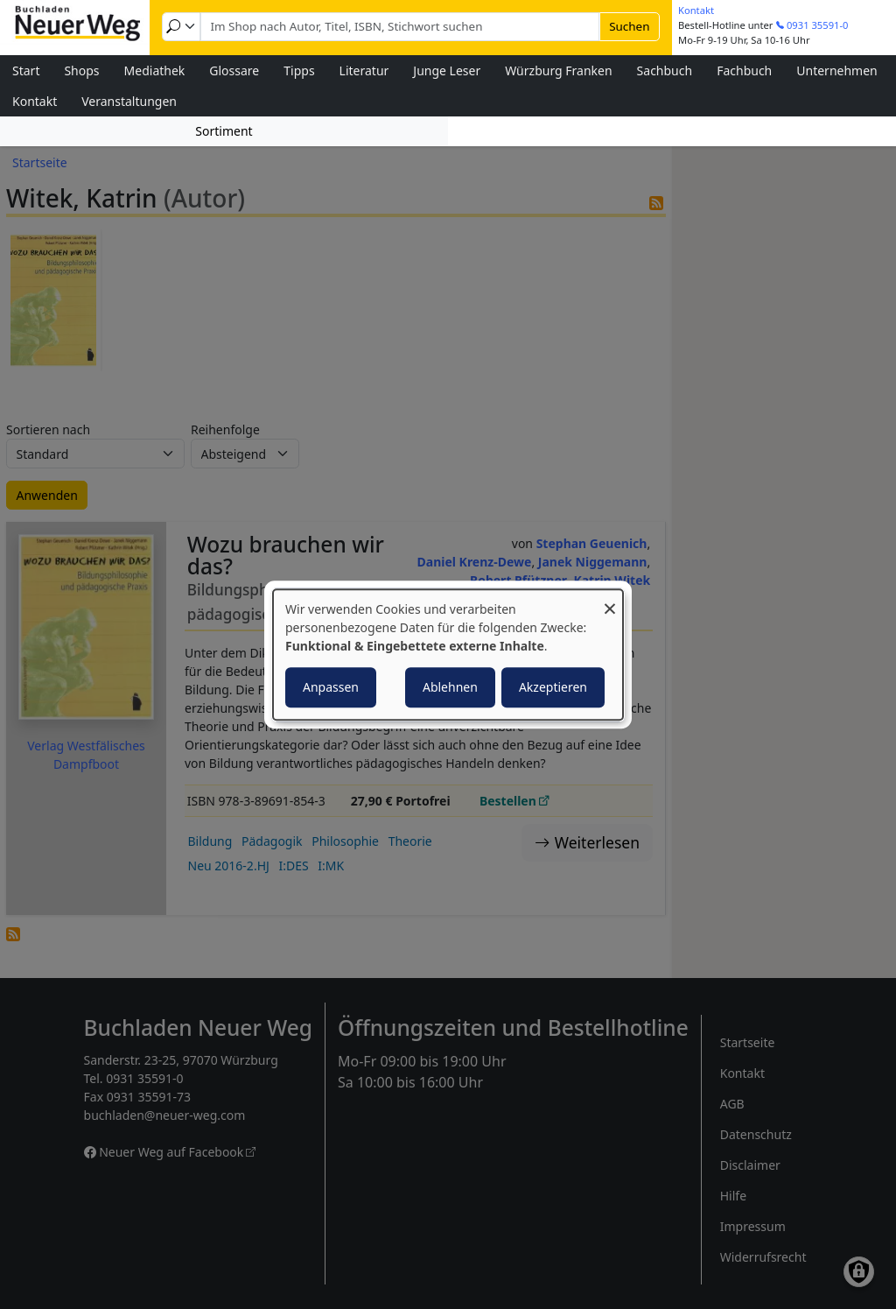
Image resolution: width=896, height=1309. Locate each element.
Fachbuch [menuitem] (744, 70)
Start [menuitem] (25, 70)
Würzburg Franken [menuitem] (558, 70)
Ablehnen (450, 687)
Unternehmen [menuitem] (836, 70)
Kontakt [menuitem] (34, 101)
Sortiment (223, 131)
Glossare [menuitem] (234, 70)
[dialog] (448, 655)
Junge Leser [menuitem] (446, 70)
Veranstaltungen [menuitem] (129, 101)
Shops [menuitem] (81, 70)
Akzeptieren (553, 687)
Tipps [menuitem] (299, 70)
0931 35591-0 (818, 25)
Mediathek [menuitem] (155, 70)
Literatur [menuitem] (364, 70)
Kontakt (696, 10)
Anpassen (331, 687)
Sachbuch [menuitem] (665, 70)
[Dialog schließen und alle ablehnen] (610, 600)
